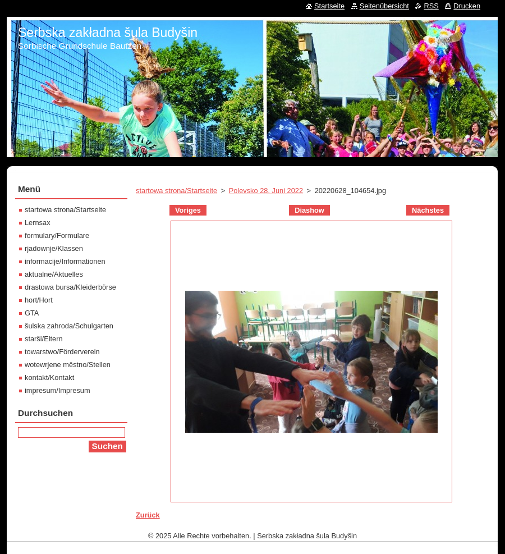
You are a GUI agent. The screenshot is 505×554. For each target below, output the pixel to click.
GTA (32, 313)
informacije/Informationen (65, 261)
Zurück (148, 515)
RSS (431, 6)
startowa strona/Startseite (176, 190)
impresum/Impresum (57, 390)
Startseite (329, 6)
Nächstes (428, 210)
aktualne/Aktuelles (54, 274)
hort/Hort (39, 300)
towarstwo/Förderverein (62, 351)
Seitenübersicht (384, 6)
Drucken (466, 6)
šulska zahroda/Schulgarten (69, 326)
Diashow (309, 210)
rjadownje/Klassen (54, 248)
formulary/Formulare (57, 235)
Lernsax (37, 222)
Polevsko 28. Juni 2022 (266, 190)
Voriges (188, 210)
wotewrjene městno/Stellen (68, 364)
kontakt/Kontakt (49, 377)
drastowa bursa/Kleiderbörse (70, 287)
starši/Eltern (44, 339)
